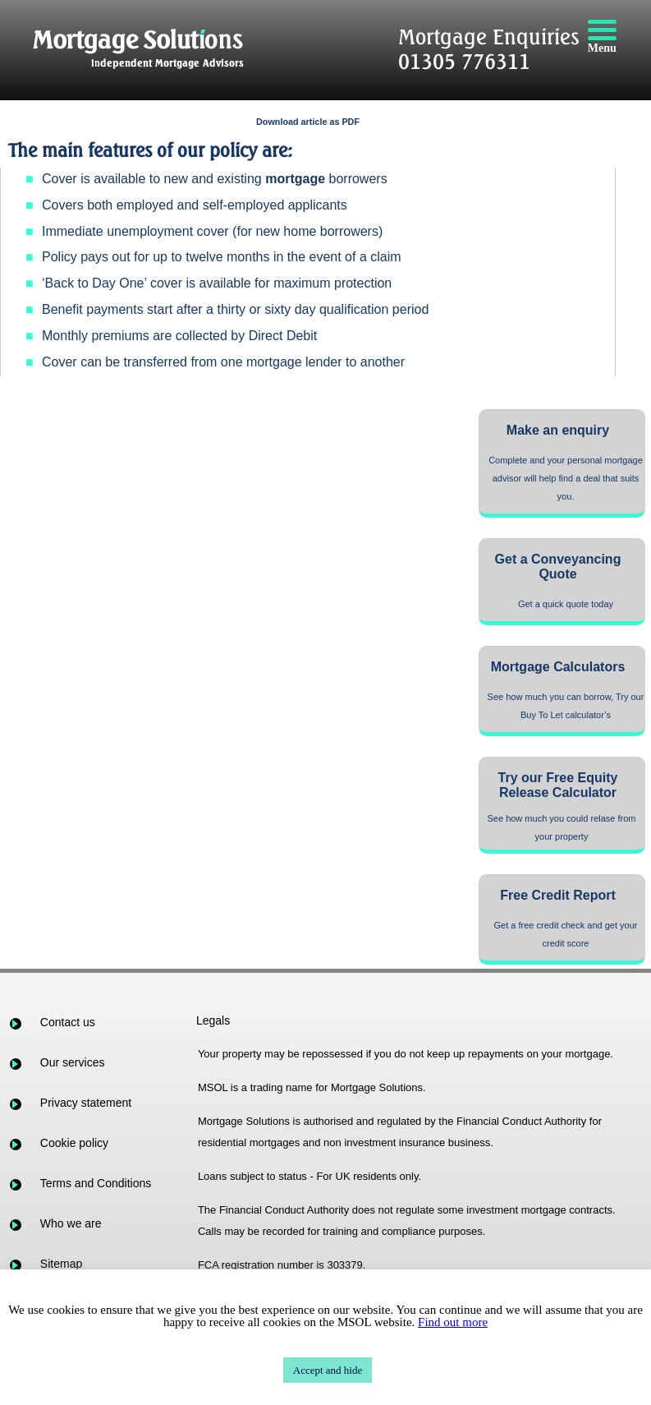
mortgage (295, 179)
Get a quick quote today (565, 604)
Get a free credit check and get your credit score (566, 934)
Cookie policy (74, 1142)
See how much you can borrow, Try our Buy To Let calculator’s (566, 706)
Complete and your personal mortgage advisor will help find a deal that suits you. (565, 478)
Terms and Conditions (95, 1183)
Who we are (71, 1223)
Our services (72, 1062)
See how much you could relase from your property (562, 827)
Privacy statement (85, 1102)
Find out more (453, 1322)
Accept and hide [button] (327, 1370)
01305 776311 (464, 61)
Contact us (67, 1022)
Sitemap (61, 1263)
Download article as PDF (308, 122)
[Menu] (601, 37)
